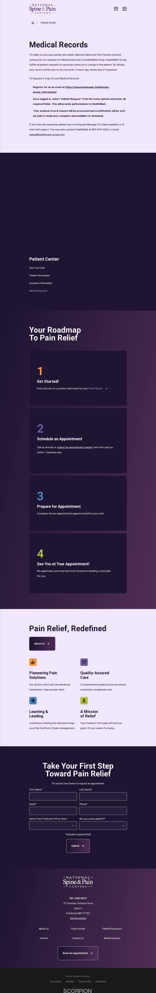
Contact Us (78, 938)
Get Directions (78, 918)
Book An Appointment (78, 953)
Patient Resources (112, 928)
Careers (44, 938)
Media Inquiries (112, 938)
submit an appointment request (75, 447)
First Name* (35, 789)
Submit (78, 846)
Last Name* (85, 789)
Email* (32, 804)
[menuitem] (78, 268)
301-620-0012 (78, 898)
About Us (42, 644)
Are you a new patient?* (92, 818)
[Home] (42, 9)
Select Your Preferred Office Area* (48, 818)
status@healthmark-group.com (47, 134)
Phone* (83, 804)
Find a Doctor (98, 388)
